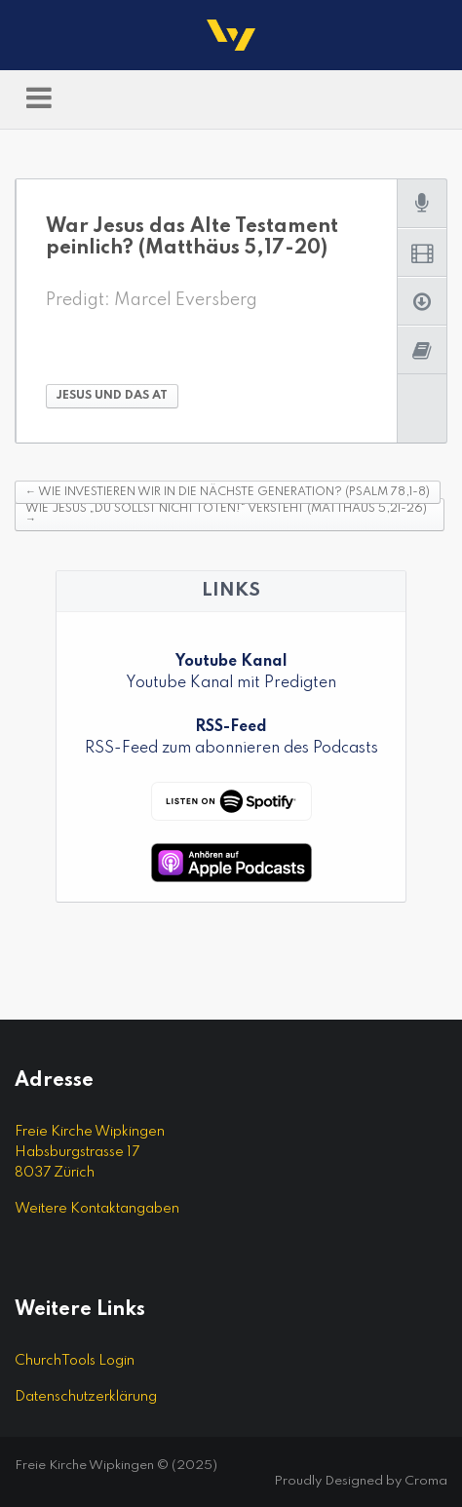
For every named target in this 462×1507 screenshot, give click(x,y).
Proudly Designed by (360, 1481)
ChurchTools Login (75, 1361)
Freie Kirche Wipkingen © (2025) (116, 1465)
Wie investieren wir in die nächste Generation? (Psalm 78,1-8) (227, 492)
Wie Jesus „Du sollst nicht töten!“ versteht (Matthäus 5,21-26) (226, 514)
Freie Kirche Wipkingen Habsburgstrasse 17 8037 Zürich (90, 1152)
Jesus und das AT (112, 396)
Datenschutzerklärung (86, 1397)
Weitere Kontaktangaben (97, 1209)
